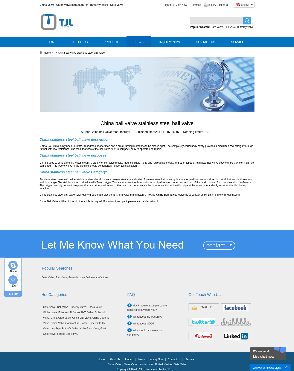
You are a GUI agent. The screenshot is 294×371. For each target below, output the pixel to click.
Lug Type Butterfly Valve (64, 328)
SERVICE (237, 42)
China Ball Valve (81, 317)
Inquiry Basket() (218, 4)
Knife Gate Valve (89, 328)
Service (189, 359)
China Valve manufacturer (72, 4)
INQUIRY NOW (169, 42)
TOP (15, 294)
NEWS (138, 42)
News (141, 359)
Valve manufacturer (97, 277)
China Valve (47, 4)
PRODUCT (111, 42)
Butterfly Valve (99, 4)
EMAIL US (207, 307)
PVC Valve (87, 312)
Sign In (168, 4)
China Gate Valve (61, 317)
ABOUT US (80, 42)
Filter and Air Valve (69, 312)
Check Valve (95, 307)
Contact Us (174, 359)
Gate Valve (116, 4)
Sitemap (196, 4)
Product (129, 359)
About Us (115, 359)
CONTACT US (205, 42)
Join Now (181, 4)
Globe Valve (50, 312)
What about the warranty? (147, 316)
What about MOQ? (143, 323)
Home (47, 52)
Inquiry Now (156, 359)
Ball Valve (230, 27)
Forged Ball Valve (67, 333)
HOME (52, 42)
